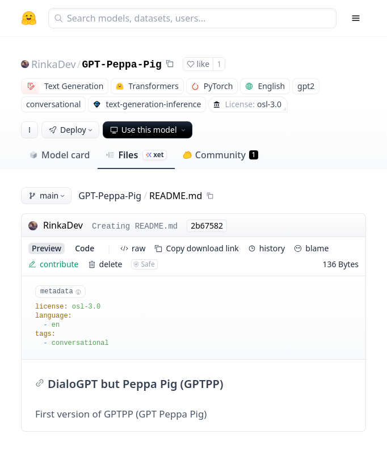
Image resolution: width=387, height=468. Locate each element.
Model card (59, 155)
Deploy (71, 129)
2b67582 (207, 225)
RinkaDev (53, 64)
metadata (60, 292)
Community (220, 155)
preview (46, 248)
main (47, 195)
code (84, 248)
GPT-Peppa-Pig (121, 64)
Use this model (148, 129)
